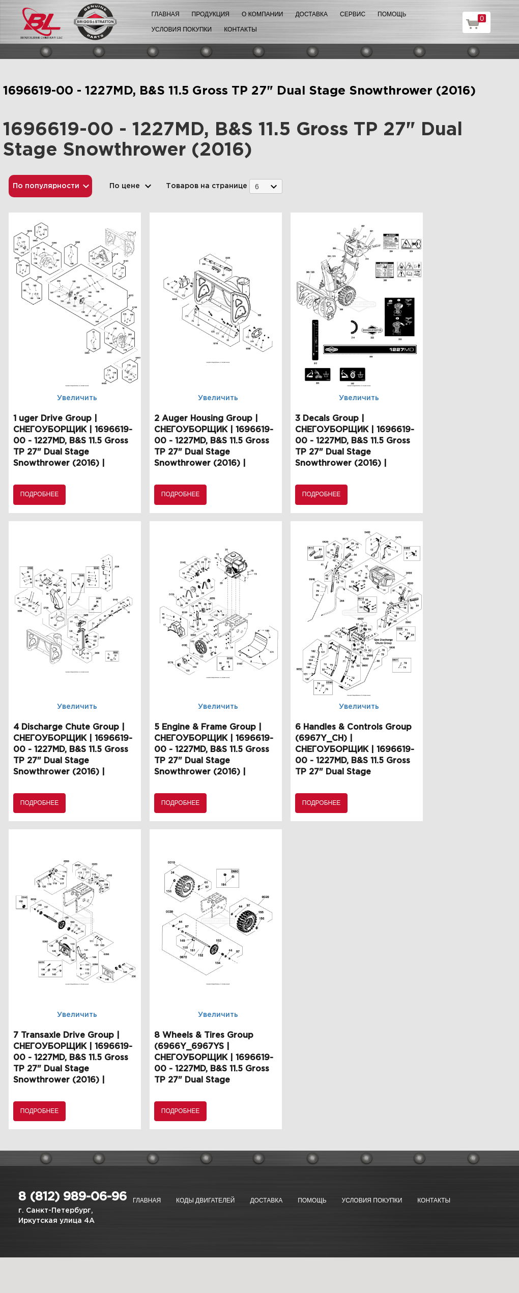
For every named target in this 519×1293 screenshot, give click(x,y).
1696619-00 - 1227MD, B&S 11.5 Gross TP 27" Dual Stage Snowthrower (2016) (239, 91)
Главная (166, 14)
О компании (262, 14)
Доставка (311, 14)
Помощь (392, 14)
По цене (124, 186)
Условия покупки (182, 29)
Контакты (240, 29)
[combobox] (265, 186)
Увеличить (77, 398)
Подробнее (39, 494)
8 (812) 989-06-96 (72, 1196)
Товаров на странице (206, 186)
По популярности (46, 186)
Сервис (352, 14)
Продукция (210, 14)
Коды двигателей (205, 1200)
